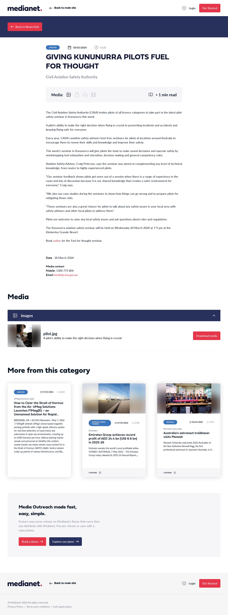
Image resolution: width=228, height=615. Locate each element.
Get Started (209, 8)
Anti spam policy (62, 606)
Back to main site (62, 7)
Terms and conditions (38, 606)
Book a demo (32, 541)
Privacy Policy (15, 606)
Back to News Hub (25, 27)
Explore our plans (65, 541)
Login (188, 8)
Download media (206, 336)
